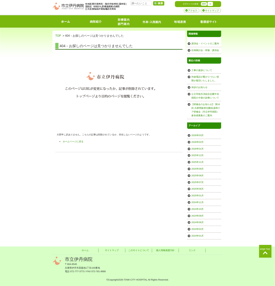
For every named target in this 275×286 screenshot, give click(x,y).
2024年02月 (197, 229)
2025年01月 (197, 195)
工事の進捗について (201, 70)
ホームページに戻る (73, 141)
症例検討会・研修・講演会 (205, 50)
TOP (58, 35)
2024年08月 (197, 215)
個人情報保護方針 (165, 250)
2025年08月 (197, 175)
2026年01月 (197, 148)
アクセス (192, 10)
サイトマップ (212, 10)
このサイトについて (138, 250)
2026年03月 (197, 135)
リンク (192, 250)
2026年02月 (197, 142)
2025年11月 (197, 162)
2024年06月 (197, 222)
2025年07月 (197, 182)
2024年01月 (197, 235)
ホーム (85, 250)
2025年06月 (197, 188)
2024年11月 (197, 202)
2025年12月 (197, 155)
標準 (204, 4)
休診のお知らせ (199, 87)
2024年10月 (197, 209)
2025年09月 (197, 168)
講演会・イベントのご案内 (205, 43)
